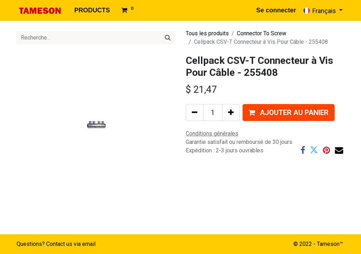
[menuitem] (92, 10)
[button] (289, 112)
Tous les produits (207, 33)
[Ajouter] (231, 112)
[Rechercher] (167, 37)
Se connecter (276, 10)
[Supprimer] (194, 112)
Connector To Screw (261, 33)
